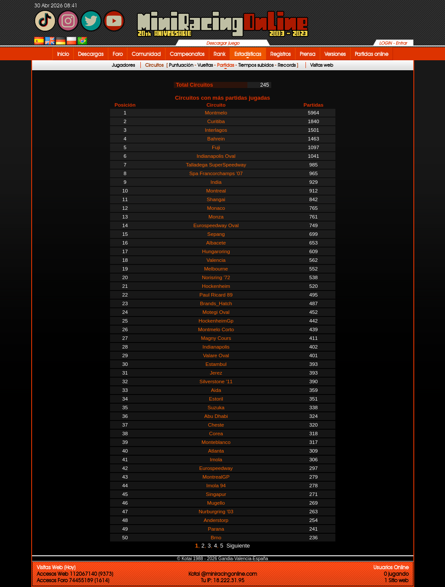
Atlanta (216, 450)
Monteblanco (216, 442)
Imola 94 (216, 485)
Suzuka (216, 407)
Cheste (216, 424)
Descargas (91, 54)
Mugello (216, 502)
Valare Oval (216, 355)
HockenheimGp (216, 320)
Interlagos (216, 130)
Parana (216, 529)
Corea (216, 433)
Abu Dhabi (216, 416)
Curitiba (215, 121)
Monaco (216, 208)
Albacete (216, 242)
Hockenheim (216, 286)
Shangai (216, 199)
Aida (216, 390)
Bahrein (215, 138)
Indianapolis (215, 346)
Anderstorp (216, 520)
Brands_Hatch (216, 303)
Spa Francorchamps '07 (216, 173)
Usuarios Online (391, 567)
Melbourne (216, 268)
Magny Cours (216, 338)
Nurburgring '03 (215, 511)
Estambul (216, 364)
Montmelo (216, 112)
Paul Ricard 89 (216, 294)
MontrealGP (215, 476)
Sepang (215, 234)
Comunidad (146, 54)
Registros (280, 54)
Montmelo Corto (216, 329)
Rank (219, 54)
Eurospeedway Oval (216, 225)
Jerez (216, 372)
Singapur (216, 494)
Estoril (216, 398)
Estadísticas (247, 54)
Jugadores (123, 65)
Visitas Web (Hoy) (56, 567)
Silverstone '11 (215, 381)
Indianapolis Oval (216, 156)
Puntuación (181, 65)
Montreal (216, 190)
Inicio (63, 54)
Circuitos (154, 65)
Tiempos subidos (255, 65)
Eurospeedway (216, 468)
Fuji (216, 147)
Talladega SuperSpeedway (216, 164)
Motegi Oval (215, 312)
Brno (216, 537)
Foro (118, 54)
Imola (216, 459)
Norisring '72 (216, 277)
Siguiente (238, 545)
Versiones (335, 54)
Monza (216, 216)
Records (287, 65)
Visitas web (321, 65)
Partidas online (371, 54)
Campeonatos (187, 54)
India (216, 182)
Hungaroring (216, 251)
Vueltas (205, 65)
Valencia (216, 260)
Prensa (307, 54)
